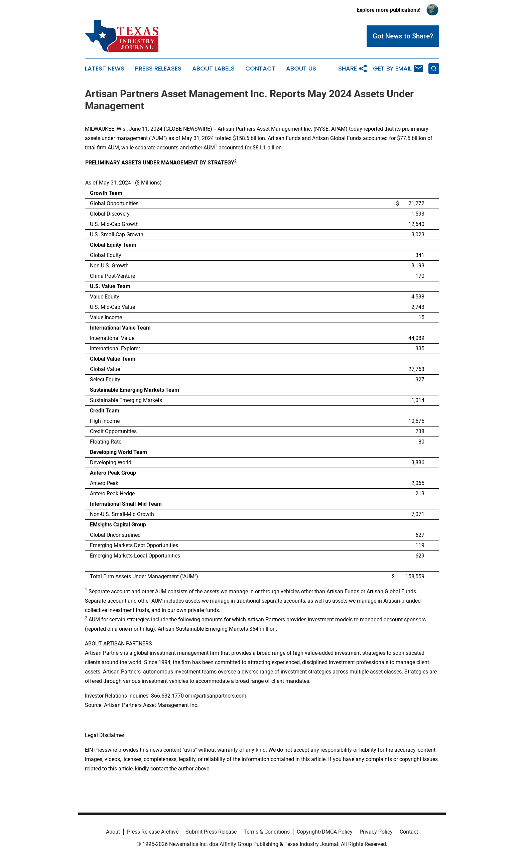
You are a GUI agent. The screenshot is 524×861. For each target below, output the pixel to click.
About (113, 832)
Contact (260, 68)
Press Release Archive (152, 832)
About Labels (213, 68)
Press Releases (158, 68)
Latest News (104, 68)
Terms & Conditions (267, 832)
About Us (301, 68)
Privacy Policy (376, 832)
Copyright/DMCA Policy (325, 832)
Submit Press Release (211, 832)
